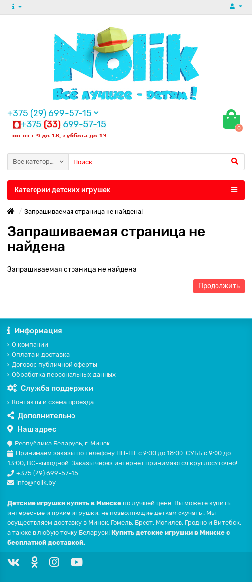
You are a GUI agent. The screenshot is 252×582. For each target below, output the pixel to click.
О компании (27, 344)
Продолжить (219, 286)
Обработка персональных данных (61, 374)
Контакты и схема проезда (50, 402)
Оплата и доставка (38, 354)
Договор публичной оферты (52, 364)
